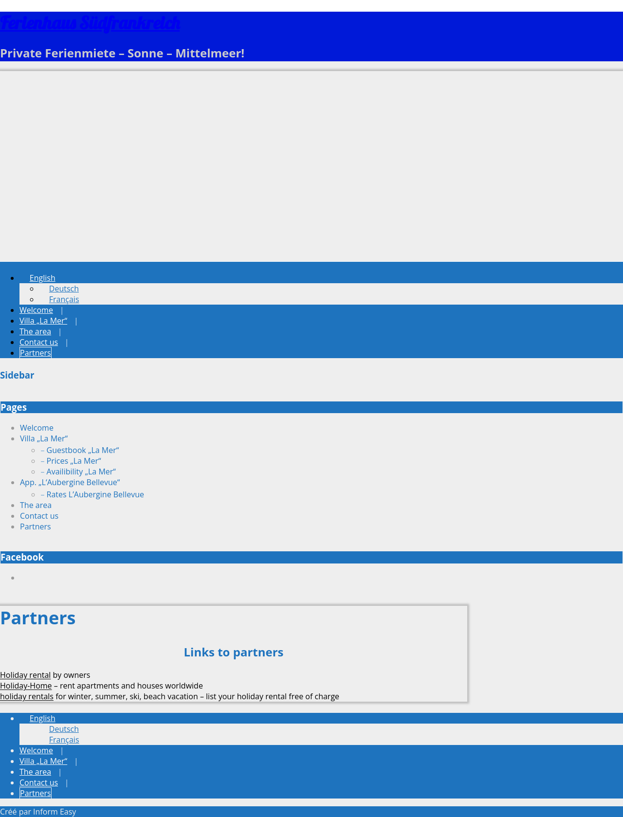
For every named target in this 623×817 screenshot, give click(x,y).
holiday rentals (27, 696)
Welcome (36, 310)
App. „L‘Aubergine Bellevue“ (70, 482)
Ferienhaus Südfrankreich (90, 23)
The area (35, 331)
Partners (35, 352)
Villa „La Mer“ (43, 320)
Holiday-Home (26, 685)
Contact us (38, 342)
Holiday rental (25, 675)
